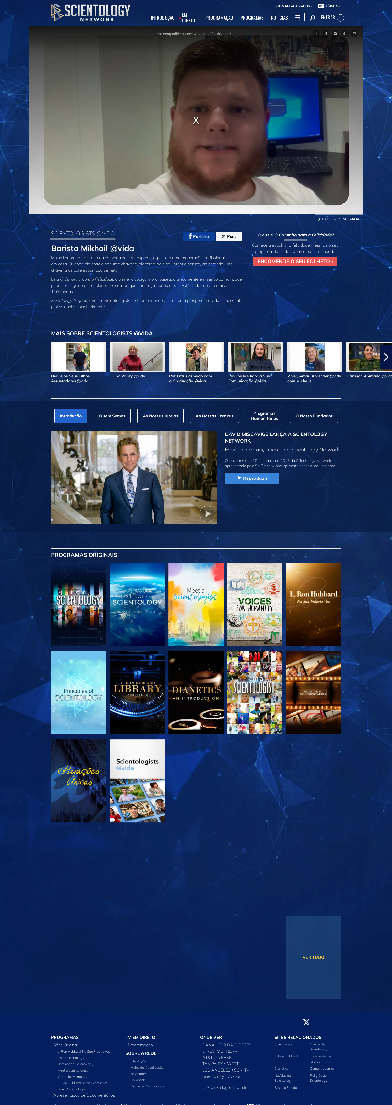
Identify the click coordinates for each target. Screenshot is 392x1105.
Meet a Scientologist (73, 1070)
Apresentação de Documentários (84, 1095)
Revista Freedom (287, 1087)
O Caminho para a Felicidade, (87, 279)
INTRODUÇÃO (163, 18)
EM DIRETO (188, 18)
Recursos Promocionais (147, 1086)
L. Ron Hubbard (286, 1056)
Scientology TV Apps (221, 1076)
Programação (140, 1044)
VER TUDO (314, 957)
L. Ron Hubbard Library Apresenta (82, 1083)
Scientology (283, 1044)
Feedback (137, 1080)
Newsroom (138, 1074)
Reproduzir (252, 478)
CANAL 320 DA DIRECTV (227, 1044)
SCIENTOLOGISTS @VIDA (83, 233)
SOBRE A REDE (141, 1053)
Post (228, 236)
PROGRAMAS (252, 18)
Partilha (199, 236)
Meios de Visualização (146, 1067)
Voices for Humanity (72, 1076)
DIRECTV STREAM (220, 1051)
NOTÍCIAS (279, 18)
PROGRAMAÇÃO (219, 18)
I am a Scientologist (72, 1089)
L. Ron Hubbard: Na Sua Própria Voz (84, 1051)
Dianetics (281, 1068)
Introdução (138, 1061)
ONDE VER (211, 1037)
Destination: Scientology (75, 1064)
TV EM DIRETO (140, 1037)
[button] (386, 357)
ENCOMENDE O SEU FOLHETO (295, 261)
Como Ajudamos (322, 1068)
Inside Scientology (71, 1058)
